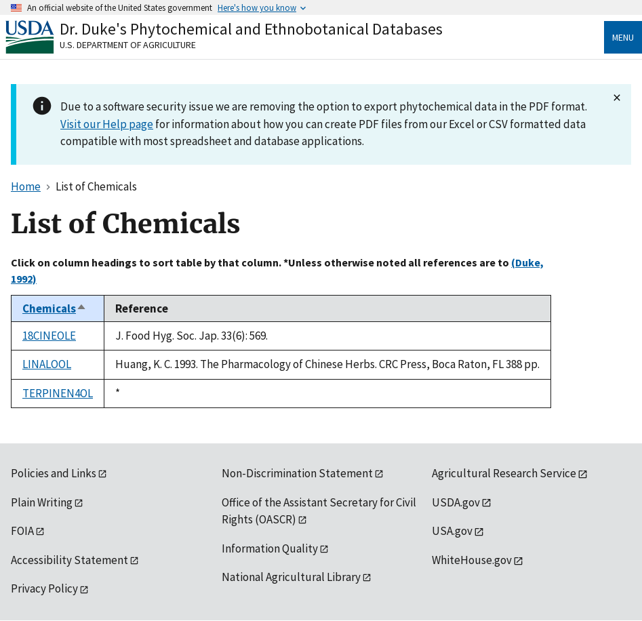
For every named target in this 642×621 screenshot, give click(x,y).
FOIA (22, 530)
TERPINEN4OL (57, 393)
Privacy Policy (44, 588)
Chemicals (54, 308)
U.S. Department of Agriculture (128, 45)
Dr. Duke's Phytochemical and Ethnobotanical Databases (251, 29)
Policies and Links (53, 473)
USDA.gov (456, 502)
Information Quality (270, 548)
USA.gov (452, 530)
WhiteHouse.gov (472, 560)
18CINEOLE (49, 335)
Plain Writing (42, 502)
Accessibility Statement (69, 560)
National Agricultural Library (291, 576)
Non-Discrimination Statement (297, 473)
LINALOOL (46, 364)
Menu (623, 37)
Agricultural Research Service (504, 473)
